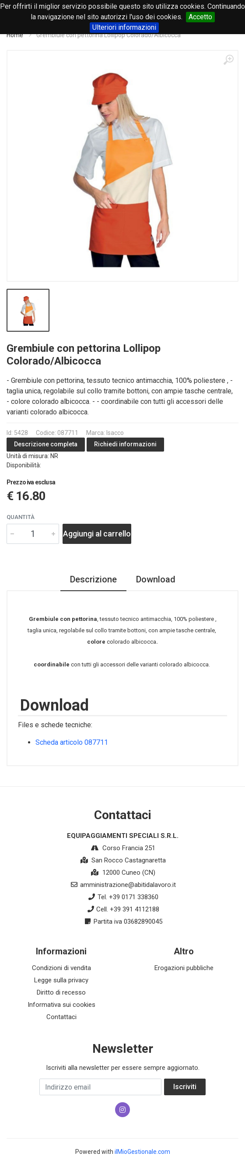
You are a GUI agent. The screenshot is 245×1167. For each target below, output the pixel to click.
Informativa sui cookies (61, 1005)
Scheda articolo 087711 (71, 742)
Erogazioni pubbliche (184, 968)
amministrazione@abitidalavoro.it (128, 885)
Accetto (200, 17)
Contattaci (61, 1017)
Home (15, 35)
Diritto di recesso (61, 992)
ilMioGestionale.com (142, 1151)
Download (155, 579)
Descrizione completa (45, 444)
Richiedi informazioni (125, 444)
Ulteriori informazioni (124, 27)
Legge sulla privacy (61, 980)
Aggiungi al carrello (97, 533)
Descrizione (93, 579)
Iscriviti (184, 1087)
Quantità (21, 517)
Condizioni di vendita (61, 968)
